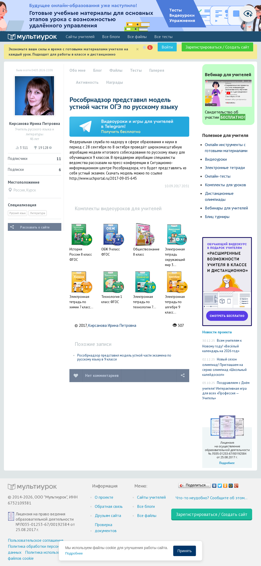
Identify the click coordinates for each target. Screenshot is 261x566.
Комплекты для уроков (225, 184)
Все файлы (137, 36)
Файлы (115, 70)
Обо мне (77, 70)
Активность (87, 82)
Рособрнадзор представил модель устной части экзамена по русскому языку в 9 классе (124, 357)
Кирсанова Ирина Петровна (112, 325)
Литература (37, 213)
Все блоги (111, 36)
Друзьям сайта (108, 515)
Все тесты (163, 36)
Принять (184, 551)
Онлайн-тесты (217, 176)
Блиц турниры (217, 216)
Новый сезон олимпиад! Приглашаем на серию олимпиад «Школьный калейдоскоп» (224, 367)
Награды (114, 82)
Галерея (156, 70)
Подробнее (74, 553)
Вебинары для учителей (226, 207)
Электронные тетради (225, 167)
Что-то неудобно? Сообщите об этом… (211, 497)
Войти (167, 47)
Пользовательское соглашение (35, 540)
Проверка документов (106, 527)
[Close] (137, 49)
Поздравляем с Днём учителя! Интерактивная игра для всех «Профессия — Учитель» (226, 390)
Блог (97, 70)
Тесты (136, 70)
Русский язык (17, 213)
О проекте (104, 497)
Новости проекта (217, 331)
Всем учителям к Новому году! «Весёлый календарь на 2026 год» (222, 345)
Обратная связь (109, 506)
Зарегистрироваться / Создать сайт (217, 47)
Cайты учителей (80, 36)
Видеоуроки (216, 159)
